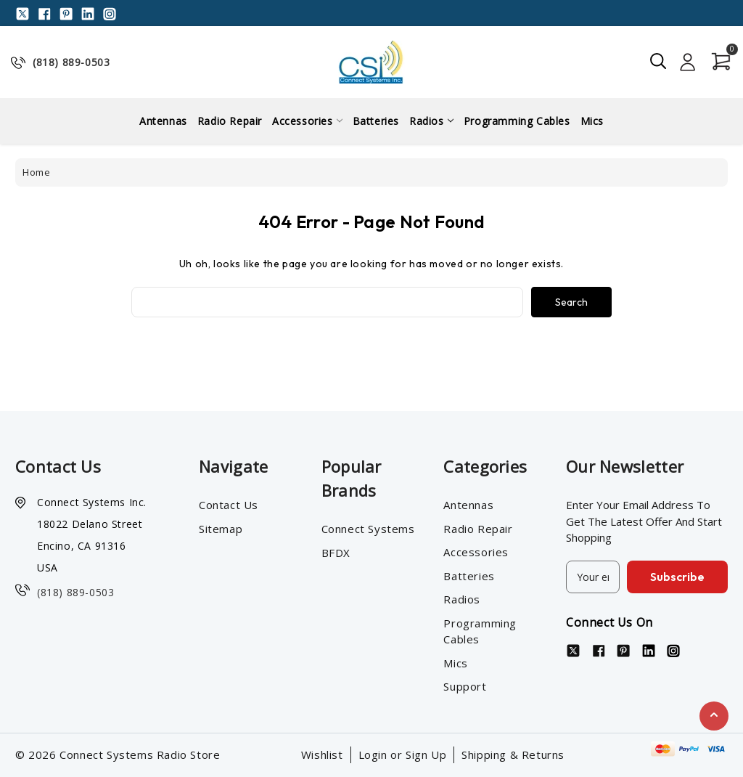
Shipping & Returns (513, 754)
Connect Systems (368, 528)
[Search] (659, 61)
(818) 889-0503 (71, 62)
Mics (592, 121)
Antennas (163, 121)
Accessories (307, 121)
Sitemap (220, 528)
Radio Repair (229, 121)
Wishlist (322, 754)
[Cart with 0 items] (717, 61)
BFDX (335, 552)
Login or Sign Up (402, 754)
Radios (431, 121)
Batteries (376, 121)
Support (464, 686)
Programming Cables (517, 121)
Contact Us (228, 504)
